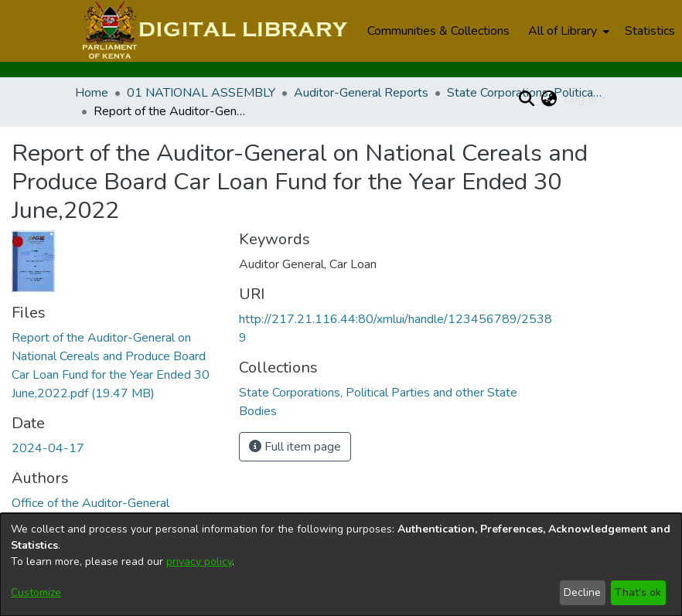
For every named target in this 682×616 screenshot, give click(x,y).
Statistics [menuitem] (650, 30)
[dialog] (341, 564)
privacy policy (199, 561)
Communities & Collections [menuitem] (438, 30)
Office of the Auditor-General (90, 503)
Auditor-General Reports (361, 92)
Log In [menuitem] (580, 98)
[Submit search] (527, 99)
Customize (36, 592)
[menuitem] (567, 31)
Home (91, 92)
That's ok (638, 592)
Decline (582, 592)
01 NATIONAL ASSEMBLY (201, 92)
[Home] (213, 31)
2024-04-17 (48, 448)
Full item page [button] (295, 446)
